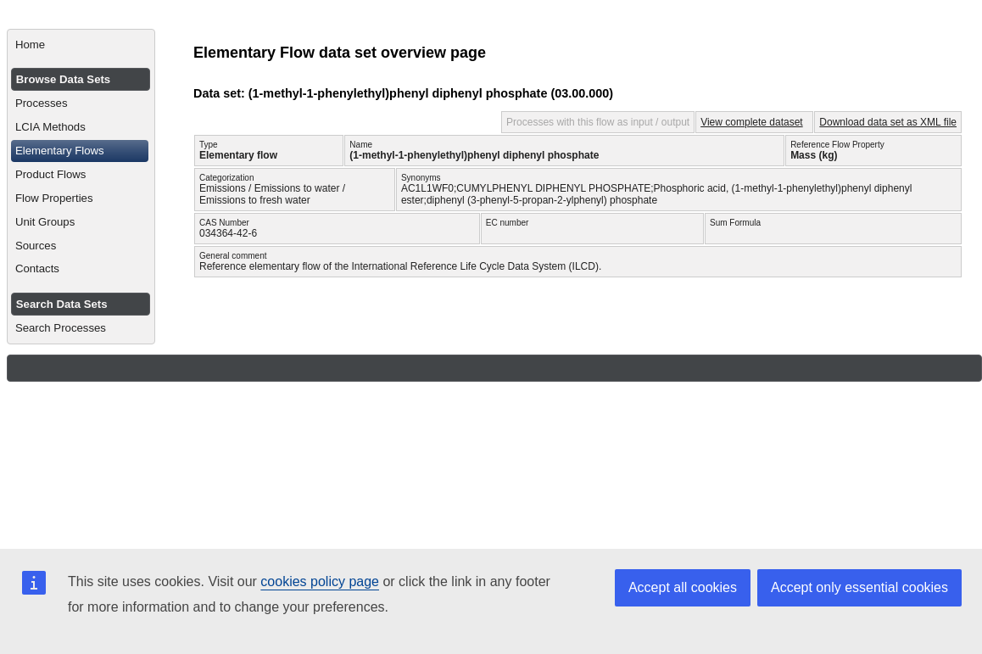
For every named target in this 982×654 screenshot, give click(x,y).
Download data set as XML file (888, 122)
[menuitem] (81, 45)
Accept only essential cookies (859, 587)
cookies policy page (319, 581)
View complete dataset (751, 122)
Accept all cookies (682, 587)
